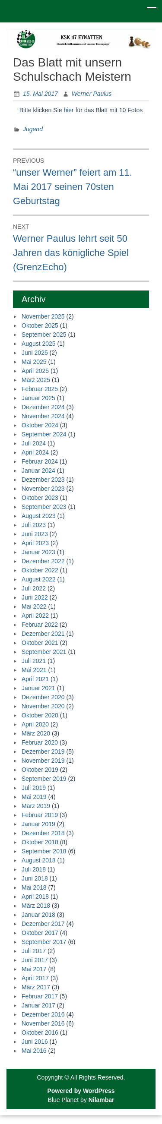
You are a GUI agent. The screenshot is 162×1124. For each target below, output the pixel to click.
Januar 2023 (38, 552)
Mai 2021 (34, 669)
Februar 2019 (40, 814)
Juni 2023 (35, 533)
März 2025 (36, 379)
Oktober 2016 (40, 1032)
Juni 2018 (35, 878)
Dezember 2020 (43, 697)
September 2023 (44, 506)
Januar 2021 (38, 688)
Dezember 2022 (43, 561)
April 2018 (35, 896)
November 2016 (43, 1023)
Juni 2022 (35, 597)
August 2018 (39, 860)
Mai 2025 (34, 361)
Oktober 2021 (40, 642)
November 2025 (43, 316)
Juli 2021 (34, 660)
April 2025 (35, 370)
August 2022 (39, 579)
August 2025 (39, 343)
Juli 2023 (34, 524)
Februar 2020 (40, 742)
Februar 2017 (40, 996)
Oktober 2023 (40, 497)
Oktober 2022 (40, 570)
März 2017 (36, 987)
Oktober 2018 (40, 842)
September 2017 (44, 941)
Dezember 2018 (43, 833)
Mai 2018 (34, 887)
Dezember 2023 (43, 479)
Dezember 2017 (43, 923)
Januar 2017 (38, 1005)
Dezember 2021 (43, 633)
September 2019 (44, 778)
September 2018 (44, 851)
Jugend (33, 129)
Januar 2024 (38, 470)
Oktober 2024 (40, 425)
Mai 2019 (34, 796)
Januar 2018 (38, 914)
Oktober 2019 (40, 769)
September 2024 (44, 434)
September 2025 (44, 334)
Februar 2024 (40, 461)
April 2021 (35, 679)
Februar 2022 (40, 624)
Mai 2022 (34, 606)
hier (68, 110)
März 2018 (36, 905)
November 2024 (43, 416)
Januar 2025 (38, 398)
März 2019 (36, 805)
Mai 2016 (34, 1050)
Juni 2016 (35, 1041)
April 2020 (35, 724)
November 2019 (43, 760)
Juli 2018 (34, 869)
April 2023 (35, 543)
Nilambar (101, 1099)
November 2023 (43, 488)
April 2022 (35, 615)
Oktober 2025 (40, 325)
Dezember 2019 (43, 751)
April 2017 (35, 978)
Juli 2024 (34, 443)
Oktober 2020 (40, 715)
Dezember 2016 (43, 1014)
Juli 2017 (34, 950)
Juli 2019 (34, 787)
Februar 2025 (40, 388)
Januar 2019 (38, 824)
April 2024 (35, 452)
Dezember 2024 (43, 407)
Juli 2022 (34, 588)
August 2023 (39, 515)
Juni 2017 (35, 960)
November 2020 (43, 706)
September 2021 (44, 651)
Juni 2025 (35, 352)
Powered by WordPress (80, 1090)
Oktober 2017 (40, 932)
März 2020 (36, 733)
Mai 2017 (34, 969)
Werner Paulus (91, 93)
